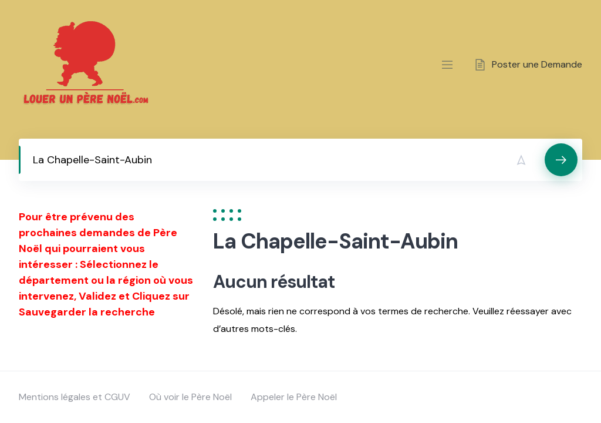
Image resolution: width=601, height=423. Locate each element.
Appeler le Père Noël (294, 397)
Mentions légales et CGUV (74, 397)
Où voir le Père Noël (190, 397)
